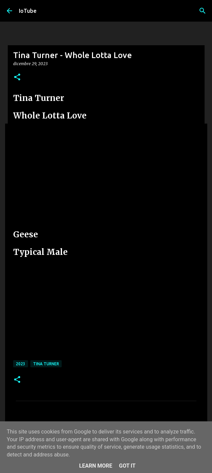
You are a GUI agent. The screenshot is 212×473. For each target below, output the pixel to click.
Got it (127, 466)
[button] (17, 77)
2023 (20, 364)
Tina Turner (46, 364)
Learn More (95, 466)
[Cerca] (203, 11)
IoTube (27, 11)
